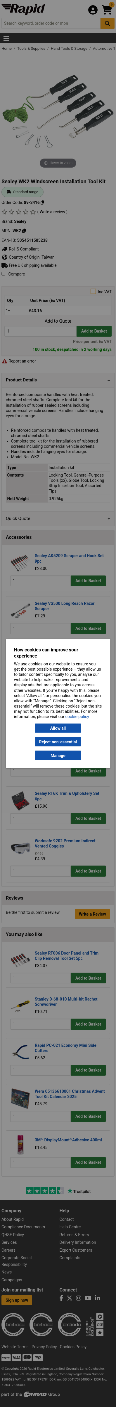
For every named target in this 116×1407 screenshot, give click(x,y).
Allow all (58, 728)
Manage (58, 755)
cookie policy (77, 716)
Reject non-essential (58, 741)
